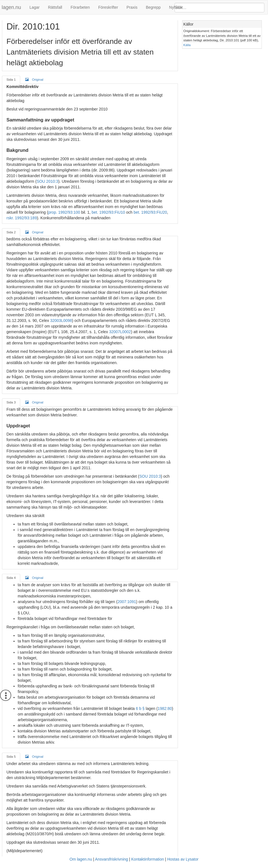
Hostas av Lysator (183, 859)
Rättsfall (55, 7)
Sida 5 (11, 756)
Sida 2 (11, 232)
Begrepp (153, 7)
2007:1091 (127, 601)
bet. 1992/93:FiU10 (108, 212)
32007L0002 (120, 332)
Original (34, 79)
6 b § (140, 708)
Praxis (132, 7)
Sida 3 (11, 402)
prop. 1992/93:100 (64, 212)
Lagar (34, 7)
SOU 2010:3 (47, 181)
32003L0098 (61, 320)
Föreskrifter (108, 7)
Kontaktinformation (147, 859)
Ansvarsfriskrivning (111, 859)
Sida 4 (11, 577)
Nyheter (176, 7)
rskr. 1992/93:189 (21, 218)
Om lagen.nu (81, 859)
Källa (187, 45)
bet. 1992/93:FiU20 (150, 212)
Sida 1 (11, 79)
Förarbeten (80, 7)
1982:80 (165, 708)
